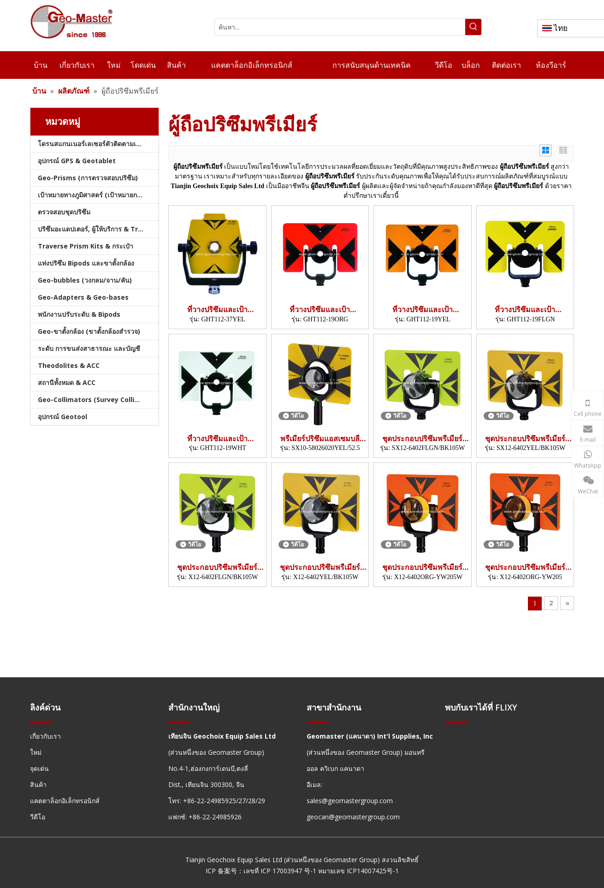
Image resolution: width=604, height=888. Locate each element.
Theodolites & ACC (69, 365)
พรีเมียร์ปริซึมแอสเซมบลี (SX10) (320, 439)
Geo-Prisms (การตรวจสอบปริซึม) (88, 177)
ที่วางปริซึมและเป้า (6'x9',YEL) (422, 309)
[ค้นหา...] (340, 27)
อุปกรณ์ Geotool (62, 416)
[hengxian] (41, 721)
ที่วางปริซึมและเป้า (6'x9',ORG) (320, 309)
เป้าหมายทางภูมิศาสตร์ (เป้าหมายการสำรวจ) (98, 194)
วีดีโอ (37, 816)
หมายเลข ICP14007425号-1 (358, 870)
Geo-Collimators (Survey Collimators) (98, 399)
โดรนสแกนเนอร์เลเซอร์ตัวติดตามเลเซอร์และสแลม (98, 143)
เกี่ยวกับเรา (45, 736)
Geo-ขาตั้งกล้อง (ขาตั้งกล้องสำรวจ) (89, 331)
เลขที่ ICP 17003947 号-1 (279, 870)
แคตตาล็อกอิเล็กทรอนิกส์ (65, 800)
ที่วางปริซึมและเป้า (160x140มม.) (217, 309)
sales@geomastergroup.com (350, 800)
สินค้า (38, 784)
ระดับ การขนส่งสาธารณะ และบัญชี (89, 348)
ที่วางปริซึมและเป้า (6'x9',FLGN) (525, 309)
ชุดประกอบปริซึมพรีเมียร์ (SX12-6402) (422, 439)
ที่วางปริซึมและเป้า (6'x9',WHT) (217, 439)
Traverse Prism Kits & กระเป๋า (85, 246)
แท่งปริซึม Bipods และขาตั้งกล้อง (86, 263)
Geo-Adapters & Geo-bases (83, 297)
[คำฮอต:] (473, 27)
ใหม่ (35, 752)
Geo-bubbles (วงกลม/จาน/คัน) (85, 280)
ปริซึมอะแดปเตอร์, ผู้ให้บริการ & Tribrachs (98, 229)
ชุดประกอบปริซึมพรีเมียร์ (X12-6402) (217, 567)
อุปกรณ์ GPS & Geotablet (77, 160)
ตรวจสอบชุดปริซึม (64, 211)
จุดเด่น (39, 768)
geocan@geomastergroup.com (353, 816)
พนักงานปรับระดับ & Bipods (79, 314)
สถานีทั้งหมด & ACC (66, 382)
